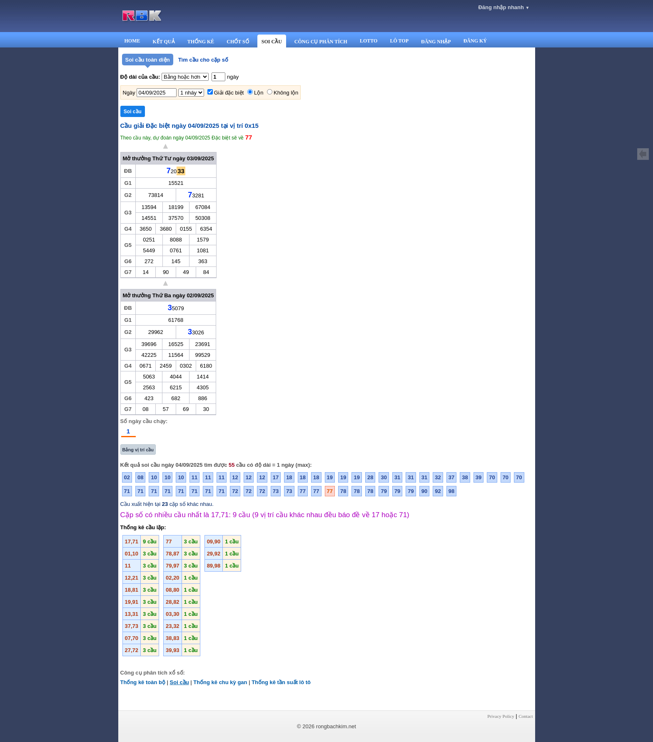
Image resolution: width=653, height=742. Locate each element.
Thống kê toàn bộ (142, 682)
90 (424, 491)
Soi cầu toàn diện (147, 60)
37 (451, 477)
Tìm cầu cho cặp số (203, 60)
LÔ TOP (399, 41)
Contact (525, 716)
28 (370, 477)
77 (303, 491)
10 (154, 477)
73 (276, 491)
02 (127, 477)
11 (194, 477)
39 (478, 477)
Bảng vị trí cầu (138, 449)
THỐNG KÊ (200, 42)
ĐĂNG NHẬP (436, 42)
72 (235, 491)
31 (397, 477)
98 (451, 491)
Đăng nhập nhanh (503, 7)
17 (276, 477)
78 (343, 491)
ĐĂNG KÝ (475, 41)
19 (330, 477)
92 (438, 491)
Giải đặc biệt (229, 93)
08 (140, 477)
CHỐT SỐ (238, 42)
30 (383, 477)
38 (465, 477)
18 (289, 477)
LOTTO (368, 41)
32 (438, 477)
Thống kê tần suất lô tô (281, 682)
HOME (132, 41)
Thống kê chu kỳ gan (220, 682)
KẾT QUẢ (164, 42)
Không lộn (286, 93)
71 (127, 491)
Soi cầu (179, 682)
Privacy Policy (500, 716)
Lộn (258, 93)
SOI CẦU (272, 42)
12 (235, 477)
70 (492, 477)
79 (383, 491)
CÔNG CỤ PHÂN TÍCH (320, 42)
